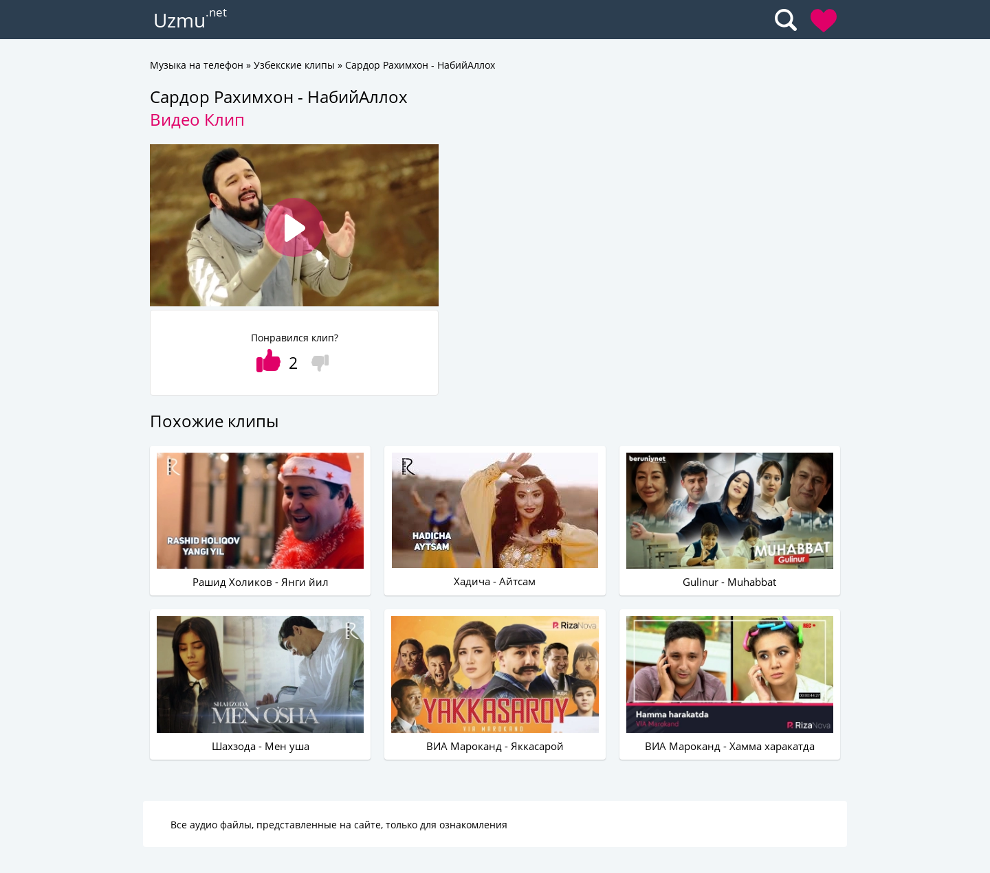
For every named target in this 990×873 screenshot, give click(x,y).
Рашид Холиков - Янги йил (260, 582)
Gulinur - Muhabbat (729, 582)
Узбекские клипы (294, 64)
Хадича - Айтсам (495, 581)
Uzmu (179, 20)
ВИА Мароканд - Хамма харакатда (730, 746)
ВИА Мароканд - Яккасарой (495, 746)
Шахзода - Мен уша (260, 746)
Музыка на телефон (196, 64)
